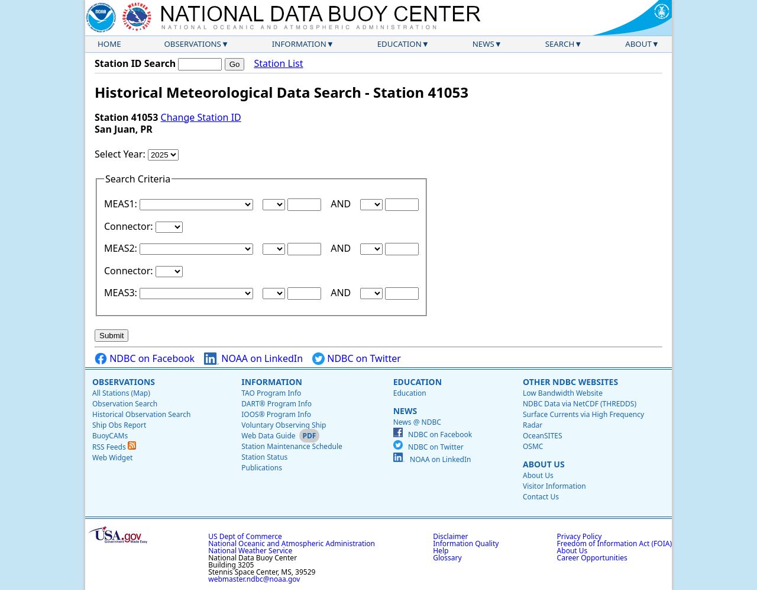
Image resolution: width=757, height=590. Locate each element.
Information (299, 44)
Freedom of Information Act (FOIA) (614, 543)
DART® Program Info (276, 404)
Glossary (447, 558)
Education (399, 44)
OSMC (533, 446)
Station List (278, 63)
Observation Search (124, 404)
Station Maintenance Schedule (291, 446)
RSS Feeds (114, 447)
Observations (192, 44)
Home (109, 44)
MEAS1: (122, 203)
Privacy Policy (579, 536)
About (638, 44)
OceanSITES (542, 436)
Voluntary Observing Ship (283, 425)
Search (560, 44)
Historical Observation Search (141, 414)
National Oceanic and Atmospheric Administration (291, 543)
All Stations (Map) (121, 393)
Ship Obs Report (119, 425)
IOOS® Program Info (276, 414)
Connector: (130, 226)
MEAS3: (122, 292)
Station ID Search (135, 63)
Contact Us (541, 497)
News (483, 44)
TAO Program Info (271, 393)
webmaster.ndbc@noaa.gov (254, 579)
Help (440, 551)
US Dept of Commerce (245, 536)
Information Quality (466, 543)
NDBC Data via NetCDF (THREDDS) (579, 404)
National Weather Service (250, 551)
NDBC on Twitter (356, 358)
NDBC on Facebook (145, 358)
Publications (261, 468)
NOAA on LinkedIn (253, 358)
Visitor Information (554, 486)
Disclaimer (450, 536)
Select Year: (121, 154)
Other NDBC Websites (570, 381)
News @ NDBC (417, 422)
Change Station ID (201, 117)
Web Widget (112, 458)
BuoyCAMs (110, 436)
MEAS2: (122, 248)
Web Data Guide (268, 436)
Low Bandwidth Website (563, 393)
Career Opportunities (592, 558)
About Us (544, 464)
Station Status (264, 457)
